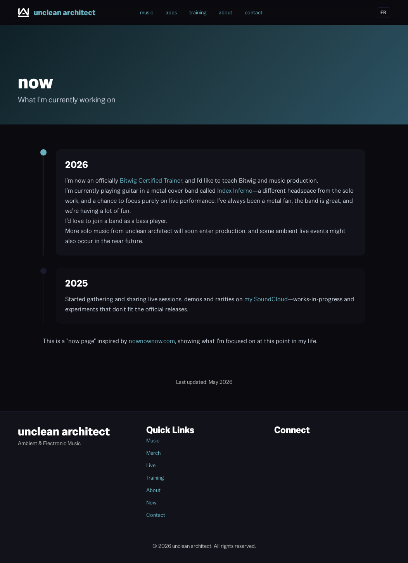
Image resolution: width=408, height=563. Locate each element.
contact (254, 12)
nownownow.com (152, 341)
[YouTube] (339, 12)
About (153, 490)
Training (155, 477)
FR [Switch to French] (383, 12)
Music (152, 440)
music (146, 12)
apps (171, 12)
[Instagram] (325, 12)
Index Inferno (234, 191)
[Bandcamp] (311, 12)
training (197, 12)
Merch (153, 452)
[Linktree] (367, 12)
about (225, 12)
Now (151, 502)
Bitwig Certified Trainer (151, 180)
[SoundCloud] (353, 12)
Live (151, 465)
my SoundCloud (266, 299)
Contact (155, 514)
